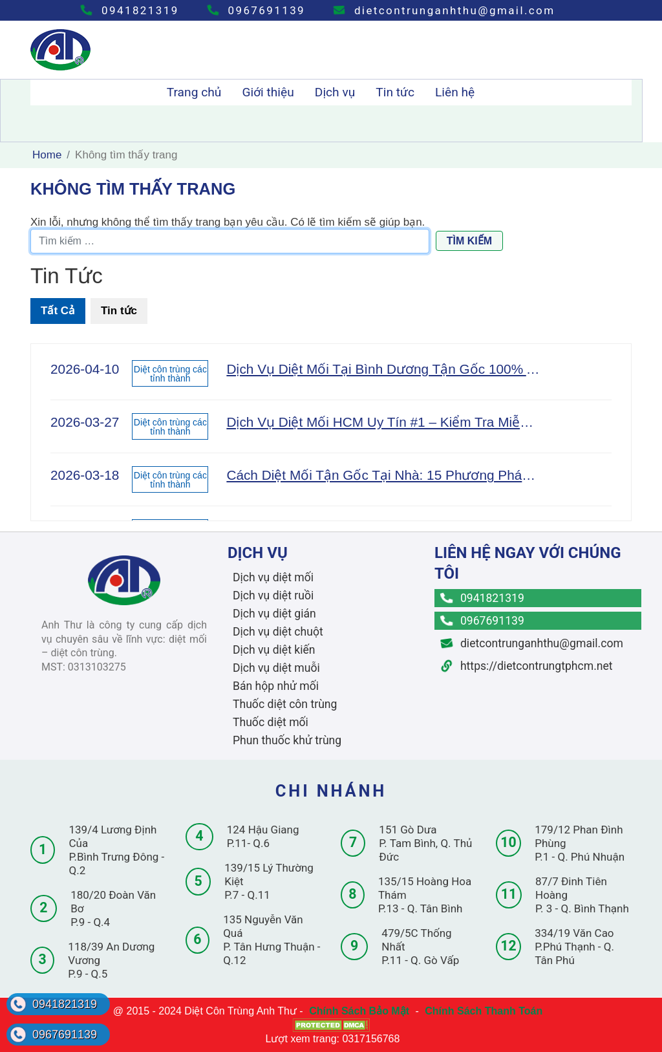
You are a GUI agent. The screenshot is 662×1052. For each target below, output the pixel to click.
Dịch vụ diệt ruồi (273, 595)
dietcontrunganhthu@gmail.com (444, 10)
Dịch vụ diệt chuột (278, 631)
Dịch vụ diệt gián (274, 613)
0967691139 (256, 10)
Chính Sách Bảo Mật (359, 1010)
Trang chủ (194, 92)
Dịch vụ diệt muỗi (276, 667)
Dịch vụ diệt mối (273, 577)
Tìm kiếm (469, 240)
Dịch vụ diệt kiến (274, 649)
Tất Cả (58, 311)
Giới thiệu (268, 92)
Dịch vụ (335, 92)
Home (46, 155)
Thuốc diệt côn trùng (285, 704)
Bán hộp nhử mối (276, 686)
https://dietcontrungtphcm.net (527, 666)
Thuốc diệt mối (270, 722)
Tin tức (395, 92)
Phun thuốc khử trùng (287, 740)
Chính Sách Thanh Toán (483, 1010)
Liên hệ (455, 92)
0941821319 (129, 10)
